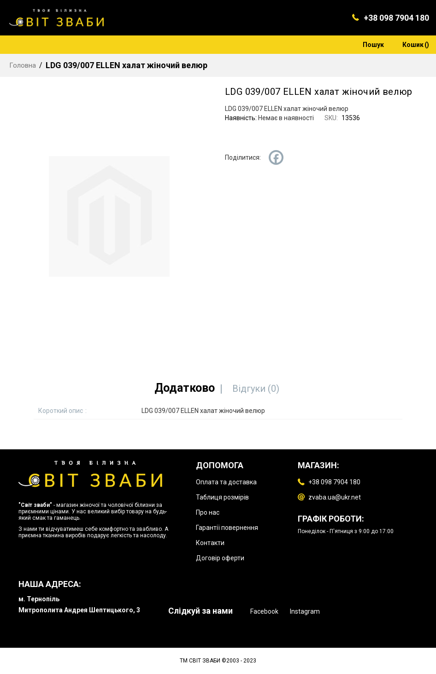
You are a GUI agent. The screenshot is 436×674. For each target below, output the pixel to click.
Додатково (184, 388)
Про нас (207, 512)
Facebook (264, 611)
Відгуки (255, 388)
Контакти (210, 542)
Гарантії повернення (227, 527)
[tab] (184, 388)
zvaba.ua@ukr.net (334, 497)
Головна (22, 65)
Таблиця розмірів (222, 497)
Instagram (305, 611)
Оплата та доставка (226, 482)
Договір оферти (220, 558)
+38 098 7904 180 (396, 18)
